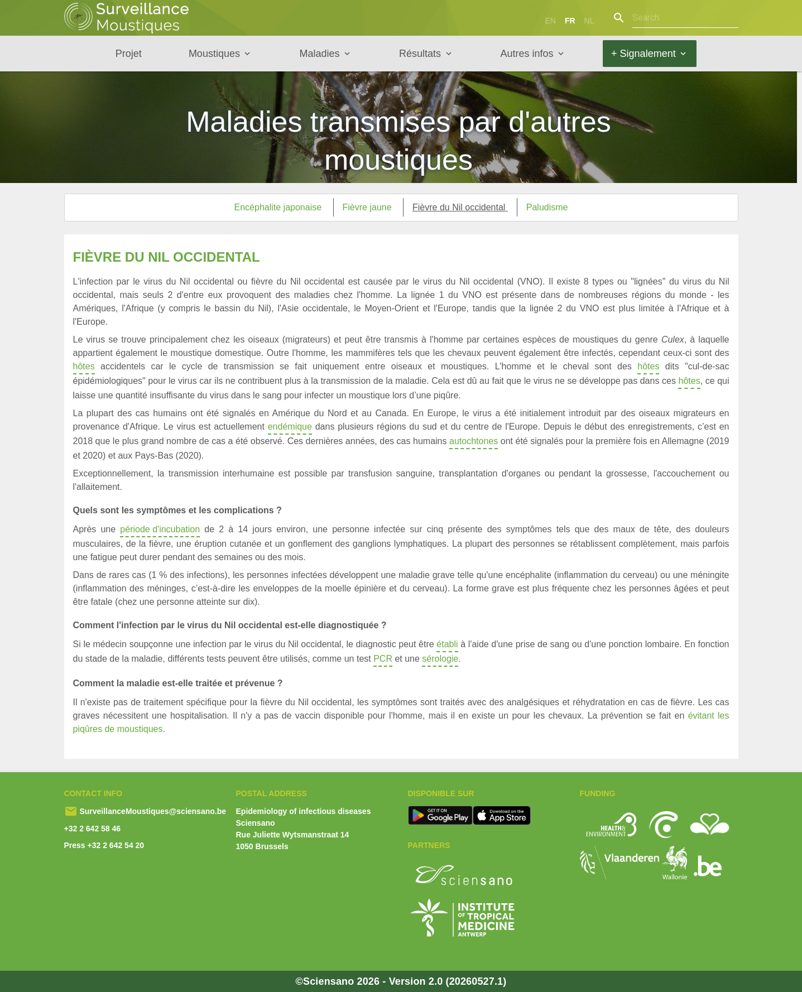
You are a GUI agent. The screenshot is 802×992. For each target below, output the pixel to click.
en (550, 20)
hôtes (84, 368)
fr (570, 20)
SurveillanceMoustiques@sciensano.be (152, 811)
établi (447, 645)
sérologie (440, 660)
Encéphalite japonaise (279, 207)
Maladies (319, 53)
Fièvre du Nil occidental (460, 207)
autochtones (473, 442)
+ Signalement (643, 53)
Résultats (420, 53)
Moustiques (214, 53)
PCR (382, 660)
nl (589, 20)
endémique (290, 428)
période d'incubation (160, 530)
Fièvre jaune (369, 207)
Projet (129, 53)
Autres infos (527, 53)
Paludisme (547, 207)
